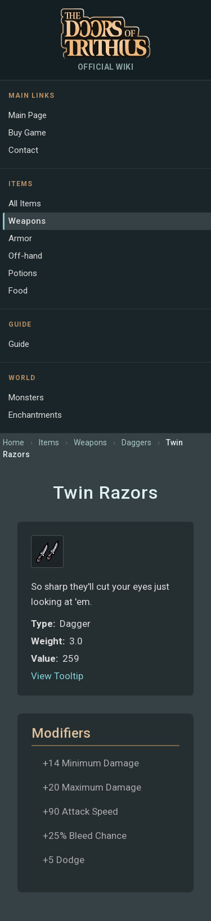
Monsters (26, 397)
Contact (23, 150)
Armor (20, 238)
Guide (18, 344)
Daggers (136, 442)
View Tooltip (57, 675)
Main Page (27, 115)
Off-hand (25, 256)
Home (13, 442)
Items (49, 442)
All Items (24, 203)
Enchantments (35, 415)
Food (18, 291)
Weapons (27, 221)
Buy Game (27, 133)
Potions (22, 273)
